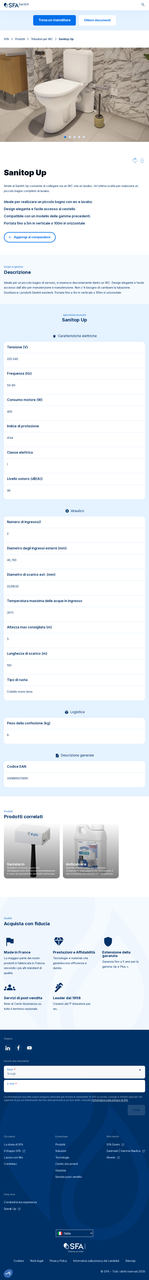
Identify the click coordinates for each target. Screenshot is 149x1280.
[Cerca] (143, 5)
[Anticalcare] (91, 850)
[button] (65, 137)
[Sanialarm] (32, 850)
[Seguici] (8, 1048)
